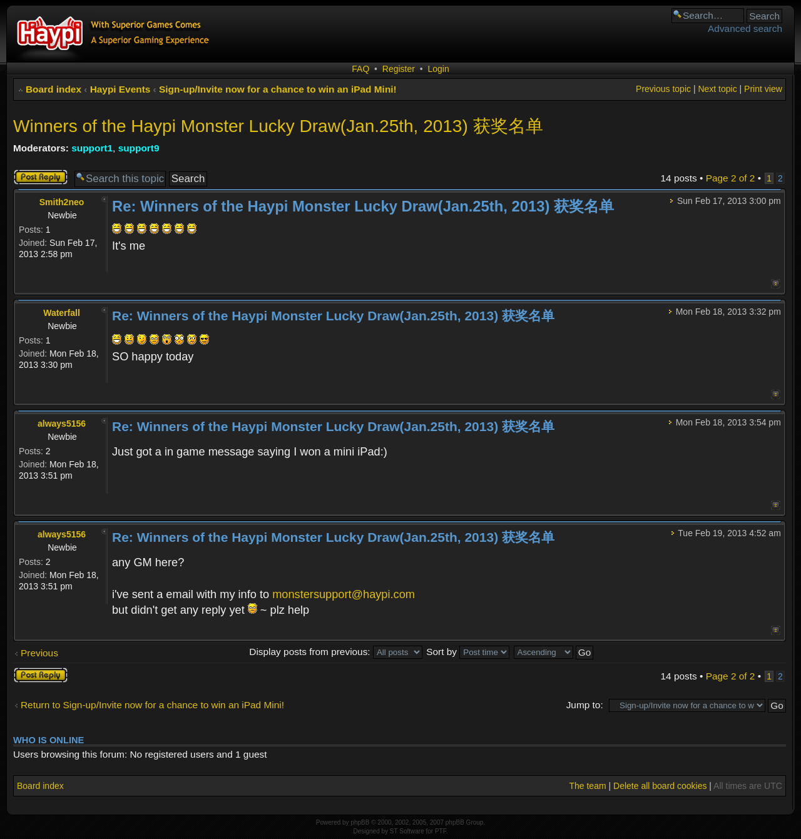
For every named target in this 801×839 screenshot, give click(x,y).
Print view (763, 89)
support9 (139, 148)
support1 (92, 148)
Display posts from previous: (335, 651)
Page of (730, 178)
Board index (53, 89)
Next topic (717, 89)
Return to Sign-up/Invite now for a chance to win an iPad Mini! (152, 704)
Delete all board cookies (660, 786)
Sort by (467, 651)
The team (587, 786)
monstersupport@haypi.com (343, 594)
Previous (39, 653)
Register (398, 69)
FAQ (360, 69)
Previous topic (663, 89)
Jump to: (584, 704)
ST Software (407, 831)
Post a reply (40, 177)
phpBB (359, 822)
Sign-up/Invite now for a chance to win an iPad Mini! (278, 89)
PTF (440, 831)
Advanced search (745, 28)
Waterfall (61, 313)
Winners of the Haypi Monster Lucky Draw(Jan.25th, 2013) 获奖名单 (278, 126)
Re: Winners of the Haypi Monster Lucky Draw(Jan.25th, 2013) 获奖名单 (363, 206)
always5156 (62, 424)
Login (438, 69)
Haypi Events (120, 89)
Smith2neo (61, 202)
